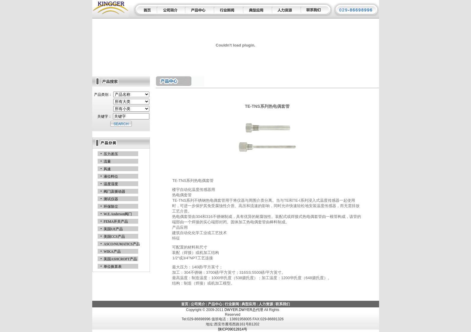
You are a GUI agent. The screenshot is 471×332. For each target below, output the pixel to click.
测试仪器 (111, 199)
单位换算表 (113, 266)
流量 (107, 161)
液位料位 (111, 176)
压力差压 (111, 154)
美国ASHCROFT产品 (120, 259)
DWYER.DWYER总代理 (244, 310)
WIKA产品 (112, 251)
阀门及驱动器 (114, 191)
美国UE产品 (113, 229)
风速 (107, 169)
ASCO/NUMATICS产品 (122, 244)
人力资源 (266, 304)
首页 (184, 304)
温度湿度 (111, 184)
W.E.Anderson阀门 (118, 214)
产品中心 (215, 304)
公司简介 (198, 304)
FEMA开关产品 (116, 221)
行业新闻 (232, 304)
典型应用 (249, 304)
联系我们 (282, 304)
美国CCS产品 (114, 236)
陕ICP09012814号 (232, 329)
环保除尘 (111, 206)
